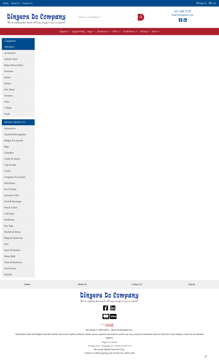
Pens (6, 244)
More (154, 31)
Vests (6, 101)
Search (191, 284)
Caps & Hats (10, 165)
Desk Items (9, 183)
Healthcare (9, 219)
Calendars (9, 152)
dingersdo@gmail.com (182, 15)
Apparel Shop (78, 31)
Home (6, 3)
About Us (15, 3)
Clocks (7, 171)
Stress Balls (9, 256)
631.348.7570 (182, 11)
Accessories (9, 53)
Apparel (63, 31)
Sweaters (8, 95)
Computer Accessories (15, 177)
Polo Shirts (9, 89)
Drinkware (102, 31)
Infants (7, 77)
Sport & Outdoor (12, 250)
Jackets (7, 83)
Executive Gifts (11, 195)
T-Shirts (8, 108)
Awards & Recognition (15, 134)
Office (115, 31)
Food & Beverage (12, 201)
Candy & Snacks (12, 158)
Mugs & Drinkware (13, 238)
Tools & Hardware (13, 262)
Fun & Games (11, 207)
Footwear (8, 71)
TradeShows (129, 31)
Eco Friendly (10, 189)
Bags (89, 31)
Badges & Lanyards (13, 140)
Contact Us (27, 3)
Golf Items (9, 213)
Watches (8, 274)
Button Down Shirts (13, 65)
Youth (7, 114)
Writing (143, 31)
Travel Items (10, 268)
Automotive (9, 128)
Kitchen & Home (12, 232)
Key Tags (8, 225)
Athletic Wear (10, 59)
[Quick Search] (106, 17)
